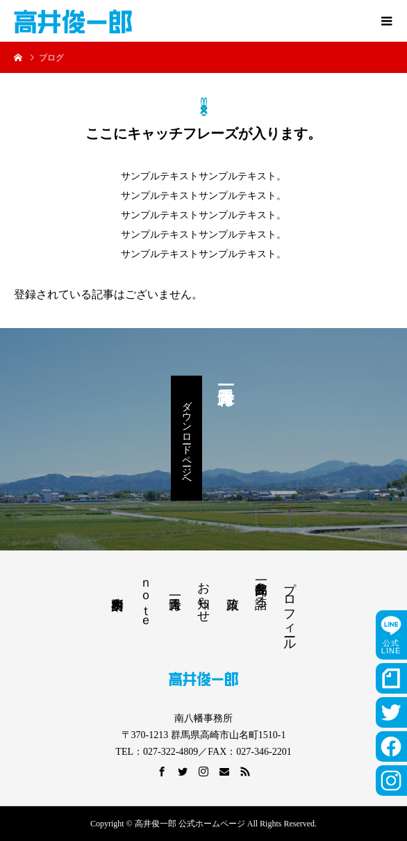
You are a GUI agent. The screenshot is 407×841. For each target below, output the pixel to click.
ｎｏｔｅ (146, 598)
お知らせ (203, 595)
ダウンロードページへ (186, 438)
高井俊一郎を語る (261, 587)
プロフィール (290, 608)
